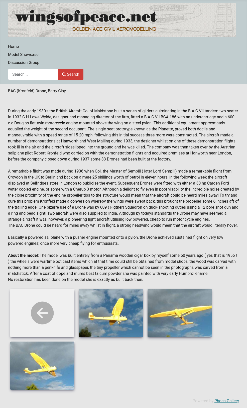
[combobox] (33, 74)
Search (70, 74)
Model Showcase (23, 54)
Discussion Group (23, 62)
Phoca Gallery (226, 400)
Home (13, 46)
